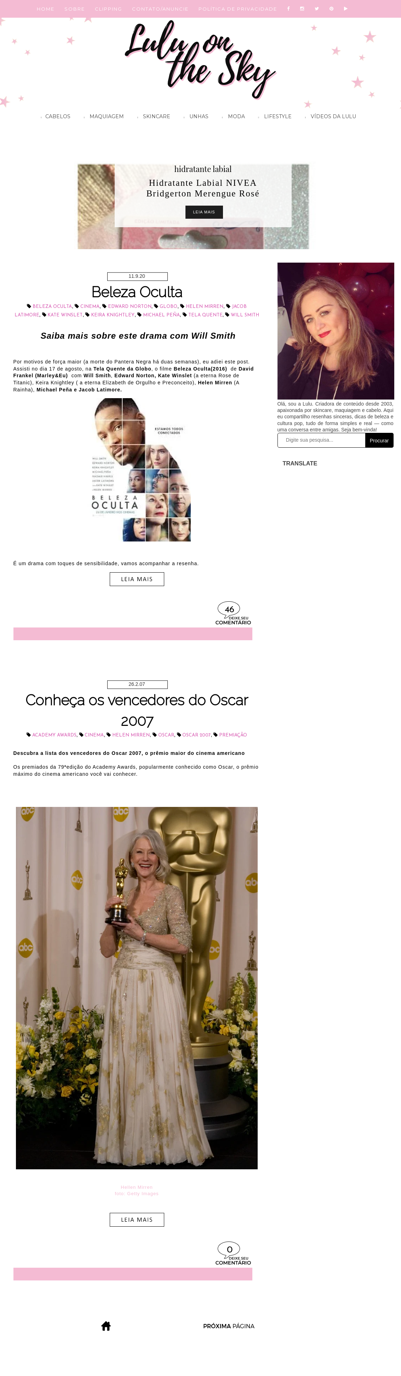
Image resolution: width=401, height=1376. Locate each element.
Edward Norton (129, 306)
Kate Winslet (64, 315)
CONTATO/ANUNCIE (160, 9)
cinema (89, 306)
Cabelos (54, 117)
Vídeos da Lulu (329, 117)
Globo (168, 306)
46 (229, 610)
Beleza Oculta (136, 292)
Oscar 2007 (196, 735)
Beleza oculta (52, 306)
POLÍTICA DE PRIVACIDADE (238, 9)
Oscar (166, 735)
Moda (231, 117)
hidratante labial (203, 169)
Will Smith (245, 315)
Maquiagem (102, 117)
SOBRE (74, 9)
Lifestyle (273, 117)
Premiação (233, 735)
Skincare (152, 117)
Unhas (194, 117)
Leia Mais (204, 212)
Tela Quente (205, 315)
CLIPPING (108, 9)
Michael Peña (161, 315)
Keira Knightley (112, 315)
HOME (46, 9)
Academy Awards (54, 735)
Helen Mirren (204, 306)
